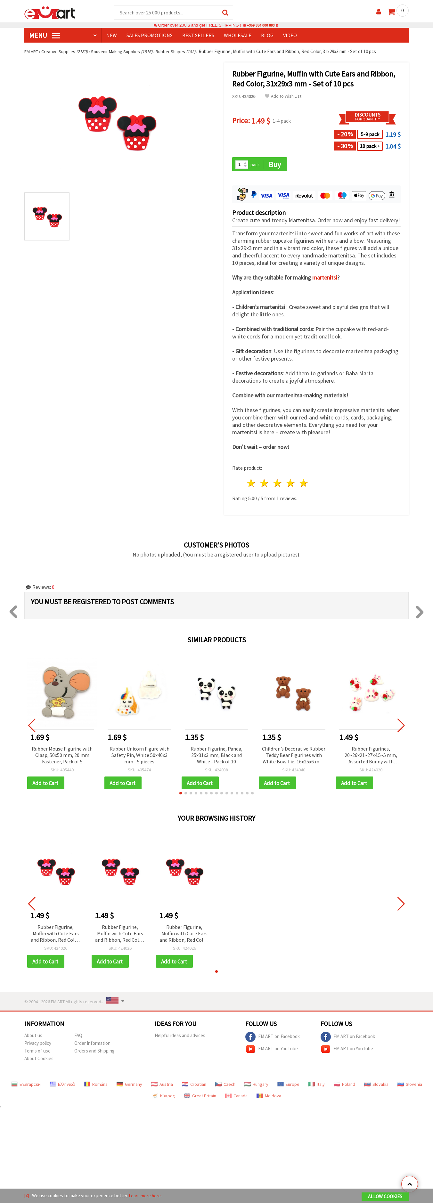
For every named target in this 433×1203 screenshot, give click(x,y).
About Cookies (38, 1060)
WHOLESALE (237, 35)
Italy (316, 1086)
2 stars (264, 484)
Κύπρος (163, 1097)
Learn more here (146, 1196)
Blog (267, 35)
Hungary (256, 1086)
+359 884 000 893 (261, 25)
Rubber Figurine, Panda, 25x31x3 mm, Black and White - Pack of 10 (216, 755)
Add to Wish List (283, 96)
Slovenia (409, 1086)
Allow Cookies (385, 1197)
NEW (111, 35)
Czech (225, 1086)
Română (96, 1086)
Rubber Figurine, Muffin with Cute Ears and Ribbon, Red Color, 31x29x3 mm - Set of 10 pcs (55, 935)
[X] (27, 1196)
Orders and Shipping (94, 1053)
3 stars (277, 484)
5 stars (303, 484)
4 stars (290, 484)
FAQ (78, 1037)
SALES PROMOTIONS (150, 35)
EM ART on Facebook (272, 1039)
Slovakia (376, 1086)
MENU (44, 35)
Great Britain (200, 1097)
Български (26, 1086)
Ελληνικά (62, 1086)
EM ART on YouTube (271, 1051)
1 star (251, 484)
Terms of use (37, 1053)
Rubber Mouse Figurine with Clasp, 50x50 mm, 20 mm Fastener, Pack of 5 (62, 755)
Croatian (194, 1086)
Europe (288, 1086)
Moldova (269, 1097)
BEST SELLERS (198, 35)
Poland (344, 1086)
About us (33, 1037)
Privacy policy (37, 1045)
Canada (236, 1097)
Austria (162, 1086)
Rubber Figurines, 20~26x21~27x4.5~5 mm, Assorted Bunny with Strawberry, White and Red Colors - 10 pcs (371, 756)
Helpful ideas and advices (180, 1037)
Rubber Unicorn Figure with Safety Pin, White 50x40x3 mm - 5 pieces (139, 755)
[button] (180, 794)
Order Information (92, 1045)
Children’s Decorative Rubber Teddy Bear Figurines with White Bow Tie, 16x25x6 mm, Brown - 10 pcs (293, 756)
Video (290, 35)
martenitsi (324, 278)
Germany (129, 1086)
